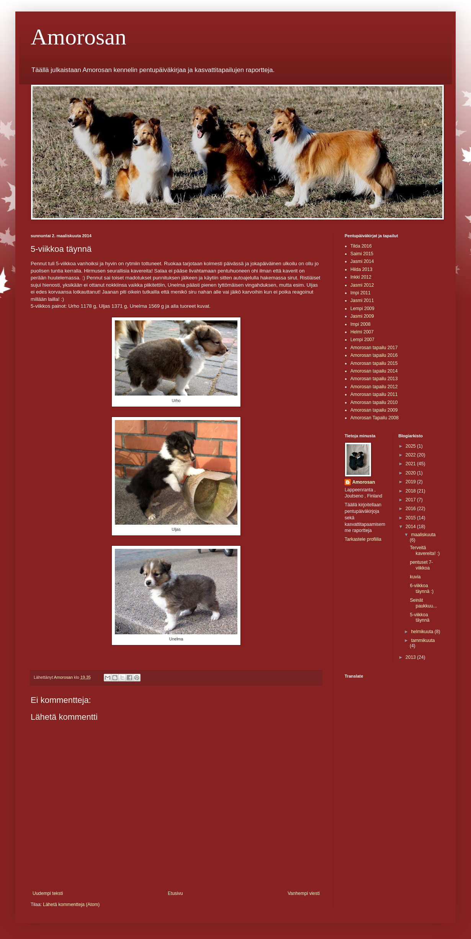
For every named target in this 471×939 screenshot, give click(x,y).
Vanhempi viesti (304, 893)
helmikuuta (422, 631)
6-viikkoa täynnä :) (421, 588)
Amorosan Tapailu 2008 (374, 417)
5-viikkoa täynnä (419, 617)
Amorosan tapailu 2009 (373, 410)
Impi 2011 (360, 292)
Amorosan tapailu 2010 (373, 402)
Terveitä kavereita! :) (425, 550)
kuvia (415, 576)
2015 (411, 517)
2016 (411, 508)
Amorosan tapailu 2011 (373, 394)
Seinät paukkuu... (423, 603)
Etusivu (175, 893)
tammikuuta (423, 640)
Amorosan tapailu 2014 (373, 371)
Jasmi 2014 (362, 261)
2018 (411, 491)
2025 (411, 446)
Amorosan (78, 36)
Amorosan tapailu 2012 (373, 386)
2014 (411, 526)
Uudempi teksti (48, 893)
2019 (411, 481)
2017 (411, 499)
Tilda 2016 (361, 246)
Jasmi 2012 (362, 285)
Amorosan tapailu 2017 (373, 347)
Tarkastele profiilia (363, 539)
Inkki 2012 (360, 277)
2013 (411, 657)
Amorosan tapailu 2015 (373, 363)
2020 (411, 473)
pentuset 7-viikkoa (421, 565)
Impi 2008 (360, 324)
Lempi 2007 (362, 339)
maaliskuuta (423, 534)
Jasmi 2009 (362, 316)
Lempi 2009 (362, 308)
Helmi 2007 (362, 332)
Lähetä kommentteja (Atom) (71, 904)
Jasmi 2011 (362, 300)
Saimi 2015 (361, 253)
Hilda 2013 (361, 269)
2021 (411, 463)
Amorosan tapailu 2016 (373, 355)
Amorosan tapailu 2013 (373, 378)
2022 (411, 455)
